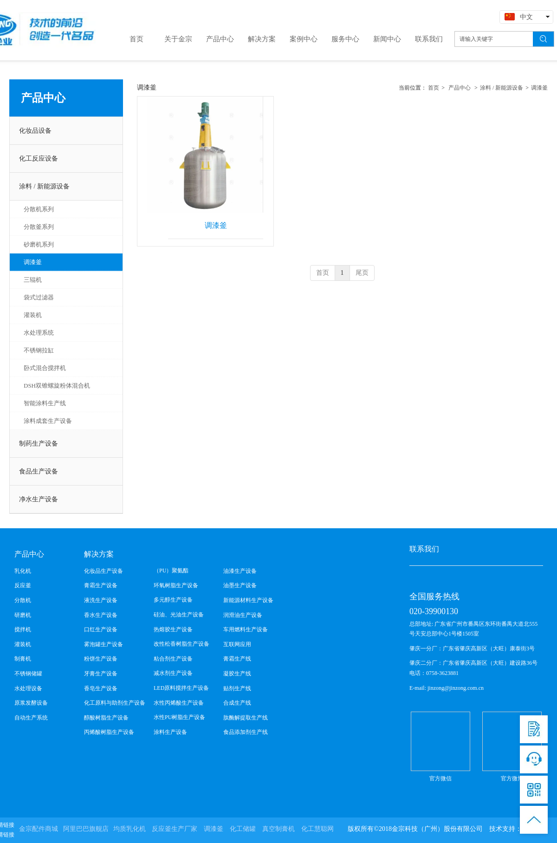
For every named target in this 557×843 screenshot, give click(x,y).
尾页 (362, 272)
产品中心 (459, 87)
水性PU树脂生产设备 (179, 717)
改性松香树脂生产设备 (181, 644)
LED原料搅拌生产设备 (181, 688)
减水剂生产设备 (173, 673)
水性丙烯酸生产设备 (179, 703)
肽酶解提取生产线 (245, 717)
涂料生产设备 (170, 732)
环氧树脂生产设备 (176, 585)
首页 (433, 87)
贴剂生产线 (237, 688)
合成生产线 (237, 703)
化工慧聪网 (317, 828)
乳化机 (22, 571)
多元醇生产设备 (173, 600)
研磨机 (22, 615)
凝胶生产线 (237, 673)
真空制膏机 (278, 828)
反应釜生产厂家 (174, 828)
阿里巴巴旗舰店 (86, 828)
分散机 (22, 600)
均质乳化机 (129, 828)
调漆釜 (539, 87)
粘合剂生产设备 (173, 658)
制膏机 (22, 658)
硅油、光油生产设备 (179, 614)
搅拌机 (22, 629)
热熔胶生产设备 (173, 629)
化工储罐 (243, 828)
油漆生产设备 (240, 571)
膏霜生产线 (237, 658)
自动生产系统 (31, 717)
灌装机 (22, 644)
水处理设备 (28, 688)
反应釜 (22, 585)
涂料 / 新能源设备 (501, 87)
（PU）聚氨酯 (171, 570)
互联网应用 (237, 644)
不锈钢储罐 (28, 673)
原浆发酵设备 (31, 703)
